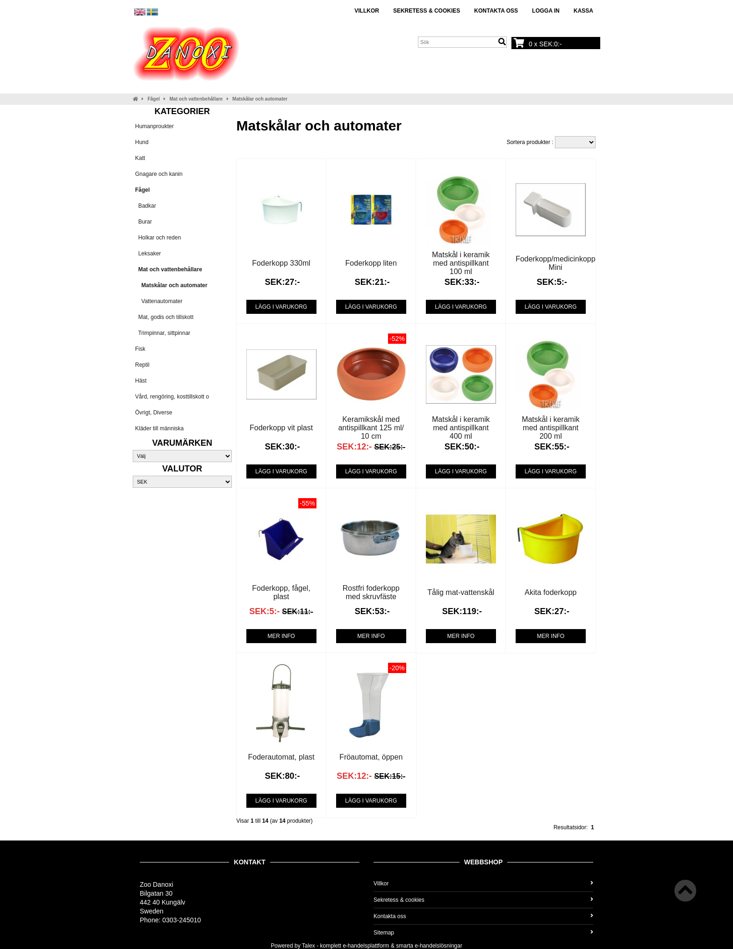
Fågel (154, 98)
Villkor (366, 10)
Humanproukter (154, 126)
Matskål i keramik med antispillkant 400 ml (461, 427)
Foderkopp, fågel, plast (281, 592)
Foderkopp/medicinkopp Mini (556, 263)
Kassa (583, 10)
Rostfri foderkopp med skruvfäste (371, 592)
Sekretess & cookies (426, 10)
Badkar (145, 206)
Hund (142, 142)
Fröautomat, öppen (370, 757)
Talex (308, 945)
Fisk (140, 349)
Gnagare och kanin (158, 174)
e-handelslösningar (438, 945)
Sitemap (483, 932)
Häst (141, 380)
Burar (143, 221)
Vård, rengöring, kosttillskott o (172, 396)
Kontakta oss (496, 10)
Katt (140, 158)
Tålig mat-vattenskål (460, 592)
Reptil (142, 365)
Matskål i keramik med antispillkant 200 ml (551, 427)
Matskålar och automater (259, 98)
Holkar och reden (158, 237)
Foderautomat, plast (281, 757)
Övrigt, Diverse (153, 412)
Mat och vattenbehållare (196, 98)
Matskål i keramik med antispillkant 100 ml (461, 263)
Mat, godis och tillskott (164, 317)
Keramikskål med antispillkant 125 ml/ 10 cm (371, 427)
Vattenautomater (158, 301)
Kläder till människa (159, 428)
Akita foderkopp (550, 592)
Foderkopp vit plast (281, 428)
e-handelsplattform (366, 945)
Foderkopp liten (371, 263)
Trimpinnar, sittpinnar (162, 333)
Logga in (546, 10)
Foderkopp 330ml (281, 263)
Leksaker (148, 253)
